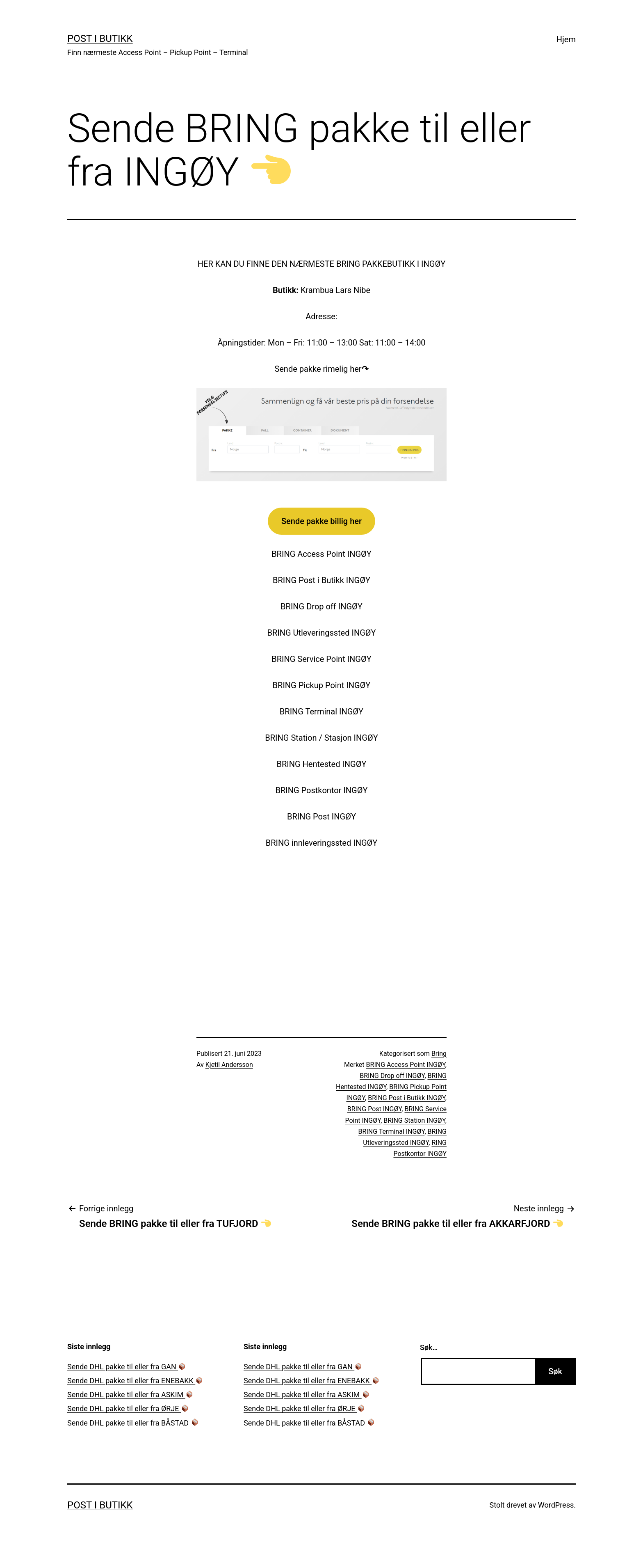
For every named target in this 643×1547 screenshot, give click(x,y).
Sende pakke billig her (321, 521)
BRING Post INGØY (374, 1109)
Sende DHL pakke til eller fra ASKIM (130, 1394)
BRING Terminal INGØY (391, 1131)
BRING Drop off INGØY (392, 1076)
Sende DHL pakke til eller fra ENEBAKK (135, 1380)
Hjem (566, 39)
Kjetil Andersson (229, 1065)
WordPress (556, 1505)
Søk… (429, 1347)
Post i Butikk (100, 38)
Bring (439, 1053)
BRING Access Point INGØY (405, 1065)
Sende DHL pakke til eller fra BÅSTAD (132, 1423)
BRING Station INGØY (414, 1120)
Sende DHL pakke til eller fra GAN (126, 1366)
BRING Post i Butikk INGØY (406, 1098)
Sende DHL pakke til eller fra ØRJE (128, 1408)
